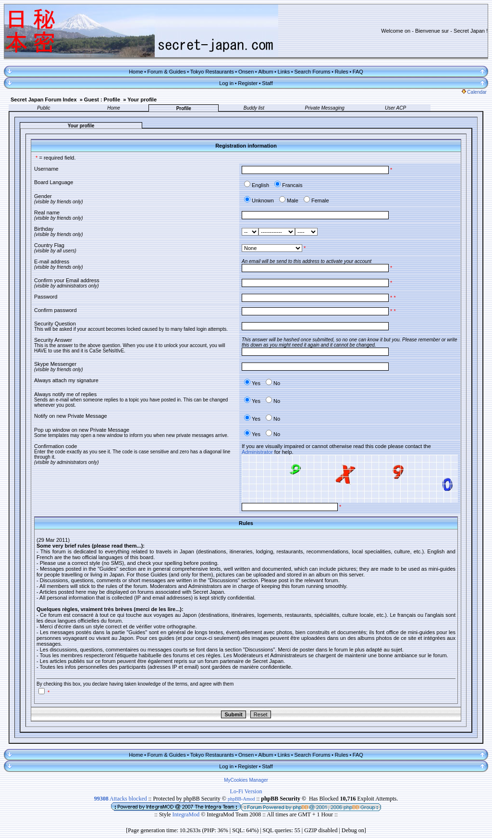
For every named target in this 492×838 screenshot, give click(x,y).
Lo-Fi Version (246, 791)
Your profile (142, 99)
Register (248, 83)
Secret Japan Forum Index (44, 99)
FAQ (358, 72)
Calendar (474, 92)
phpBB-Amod (241, 798)
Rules (341, 72)
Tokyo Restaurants (212, 72)
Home (136, 72)
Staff (267, 83)
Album (265, 72)
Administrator (257, 452)
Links (284, 72)
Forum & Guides (167, 72)
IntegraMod (186, 814)
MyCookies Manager (246, 780)
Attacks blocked (120, 798)
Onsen (246, 72)
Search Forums (312, 72)
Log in (226, 83)
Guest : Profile (102, 99)
